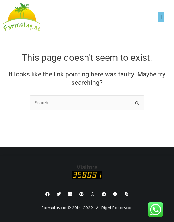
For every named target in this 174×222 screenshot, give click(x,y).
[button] (161, 17)
